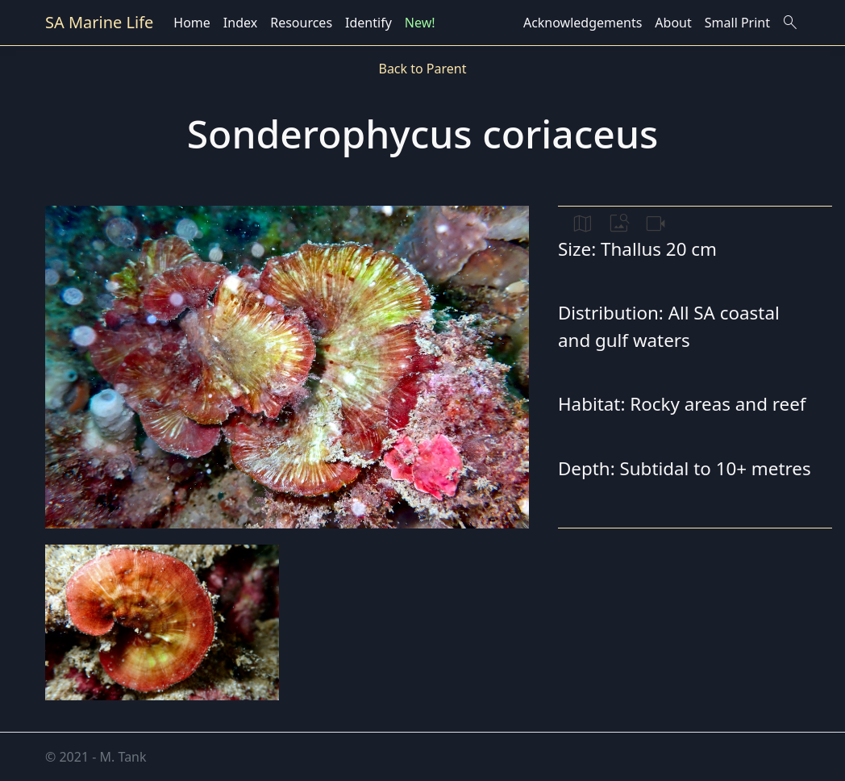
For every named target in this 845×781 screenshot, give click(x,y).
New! (420, 22)
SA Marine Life (99, 22)
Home (191, 22)
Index (240, 22)
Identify (368, 22)
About (673, 22)
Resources (301, 22)
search (790, 22)
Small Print (737, 22)
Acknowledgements (582, 22)
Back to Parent (422, 68)
